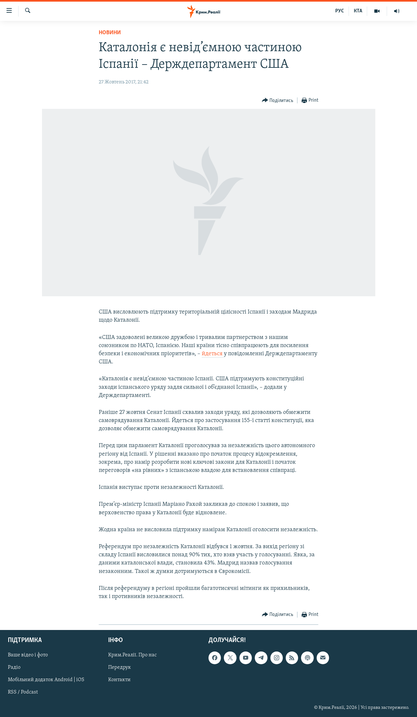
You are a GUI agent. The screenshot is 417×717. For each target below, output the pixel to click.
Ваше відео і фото (28, 655)
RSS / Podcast (23, 692)
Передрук (119, 667)
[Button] (278, 100)
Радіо (14, 667)
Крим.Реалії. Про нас (132, 655)
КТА (358, 11)
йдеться (213, 354)
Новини (110, 33)
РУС (339, 11)
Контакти (119, 680)
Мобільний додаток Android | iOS (46, 680)
